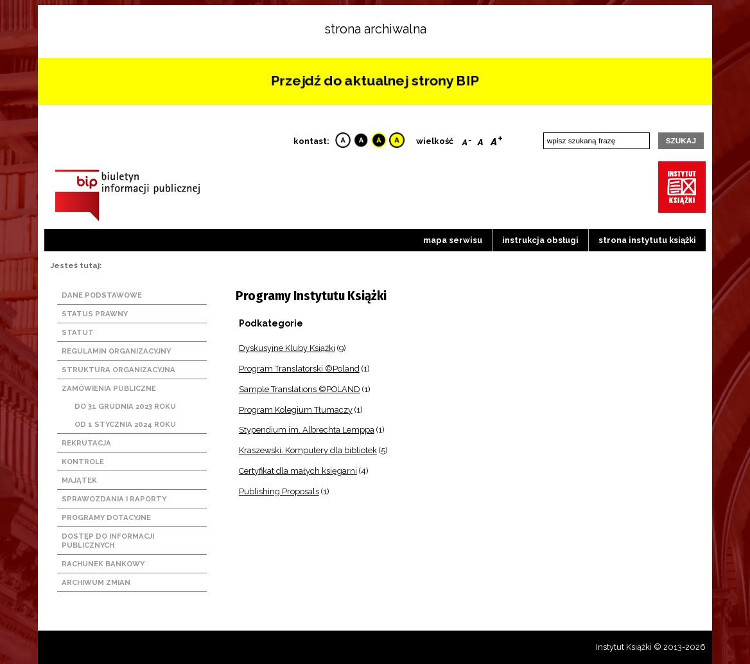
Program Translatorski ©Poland (299, 368)
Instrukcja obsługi (540, 240)
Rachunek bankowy (103, 563)
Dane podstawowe (102, 295)
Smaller (466, 139)
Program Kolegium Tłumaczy (296, 410)
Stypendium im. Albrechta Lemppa (306, 430)
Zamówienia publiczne (109, 388)
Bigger (496, 139)
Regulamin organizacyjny (116, 350)
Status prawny (95, 313)
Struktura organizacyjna (118, 369)
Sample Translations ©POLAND (299, 389)
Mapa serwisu (452, 240)
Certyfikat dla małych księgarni (298, 471)
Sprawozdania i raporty (114, 498)
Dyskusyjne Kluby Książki (287, 348)
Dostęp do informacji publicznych (108, 541)
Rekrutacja (86, 442)
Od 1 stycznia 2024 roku (125, 424)
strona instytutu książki (647, 240)
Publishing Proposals (279, 491)
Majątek (79, 480)
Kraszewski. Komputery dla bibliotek (308, 450)
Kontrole (83, 461)
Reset (480, 139)
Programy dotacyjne (106, 517)
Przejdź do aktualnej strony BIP (375, 81)
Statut (78, 332)
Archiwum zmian (96, 582)
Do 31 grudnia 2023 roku (125, 406)
